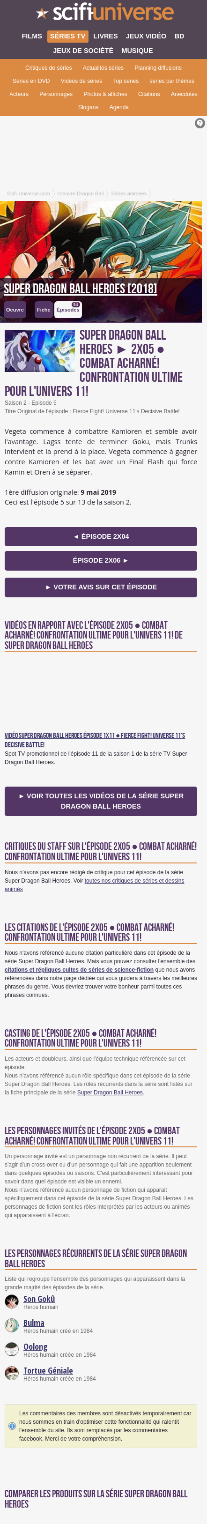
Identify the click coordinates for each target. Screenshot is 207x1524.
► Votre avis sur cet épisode (101, 587)
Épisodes (68, 307)
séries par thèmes (172, 81)
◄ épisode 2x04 (101, 536)
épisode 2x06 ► (101, 560)
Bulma (33, 1322)
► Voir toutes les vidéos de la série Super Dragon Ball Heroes (101, 801)
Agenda (119, 107)
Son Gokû (39, 1298)
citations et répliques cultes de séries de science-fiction (79, 969)
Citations (149, 94)
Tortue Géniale (48, 1370)
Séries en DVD (31, 81)
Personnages (56, 94)
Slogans (88, 107)
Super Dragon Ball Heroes (110, 1092)
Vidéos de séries (82, 81)
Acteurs (19, 94)
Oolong (35, 1346)
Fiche (44, 309)
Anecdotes (184, 94)
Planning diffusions (158, 68)
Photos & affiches (105, 94)
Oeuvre (15, 309)
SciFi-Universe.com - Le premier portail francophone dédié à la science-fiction (103, 14)
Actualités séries (103, 68)
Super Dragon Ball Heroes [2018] (80, 289)
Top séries (126, 81)
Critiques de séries (48, 68)
